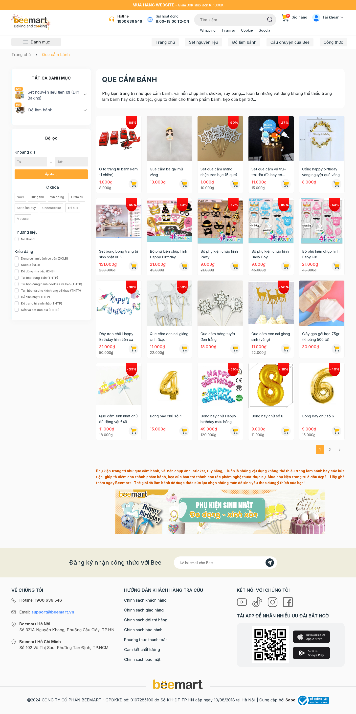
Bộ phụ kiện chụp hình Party (219, 254)
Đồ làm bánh (244, 42)
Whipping (208, 30)
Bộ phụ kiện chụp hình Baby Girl (320, 254)
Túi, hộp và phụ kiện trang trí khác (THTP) (48, 290)
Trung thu (37, 197)
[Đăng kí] (269, 562)
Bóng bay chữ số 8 (267, 416)
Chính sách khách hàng (145, 600)
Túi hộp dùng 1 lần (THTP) (36, 278)
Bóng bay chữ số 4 (166, 416)
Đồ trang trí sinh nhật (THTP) (38, 303)
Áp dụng (51, 174)
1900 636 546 (129, 21)
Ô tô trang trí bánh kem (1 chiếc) (118, 172)
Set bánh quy (26, 208)
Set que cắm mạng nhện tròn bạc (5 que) (218, 172)
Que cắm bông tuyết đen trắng (217, 336)
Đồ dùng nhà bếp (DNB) (35, 271)
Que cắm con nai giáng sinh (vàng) (270, 336)
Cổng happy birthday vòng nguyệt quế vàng (321, 172)
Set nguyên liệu (203, 42)
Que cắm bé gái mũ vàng (166, 172)
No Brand (25, 239)
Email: (46, 612)
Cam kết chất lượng (142, 649)
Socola (264, 30)
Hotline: (40, 600)
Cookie (247, 30)
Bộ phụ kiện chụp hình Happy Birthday (168, 254)
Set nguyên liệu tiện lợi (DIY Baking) (47, 95)
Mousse (23, 219)
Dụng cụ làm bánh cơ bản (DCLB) (41, 258)
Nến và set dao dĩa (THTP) (37, 310)
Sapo (290, 699)
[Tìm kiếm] (269, 19)
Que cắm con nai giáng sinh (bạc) (169, 336)
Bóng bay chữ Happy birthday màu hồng (218, 419)
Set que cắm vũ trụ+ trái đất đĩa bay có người (268, 172)
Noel (20, 197)
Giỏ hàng (294, 17)
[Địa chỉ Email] (225, 562)
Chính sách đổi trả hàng (145, 619)
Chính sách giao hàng (144, 610)
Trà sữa (72, 208)
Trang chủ (165, 42)
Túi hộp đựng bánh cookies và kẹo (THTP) (48, 284)
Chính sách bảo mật (142, 659)
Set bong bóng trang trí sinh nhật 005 (118, 254)
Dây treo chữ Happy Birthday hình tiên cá (116, 336)
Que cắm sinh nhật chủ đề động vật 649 (118, 419)
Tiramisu (228, 30)
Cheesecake (51, 208)
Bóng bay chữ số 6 (318, 416)
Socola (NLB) (27, 265)
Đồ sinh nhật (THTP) (32, 297)
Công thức (333, 42)
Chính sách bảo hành (143, 629)
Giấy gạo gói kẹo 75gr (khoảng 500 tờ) (320, 336)
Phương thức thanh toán (146, 639)
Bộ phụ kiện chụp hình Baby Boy (270, 254)
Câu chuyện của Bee (290, 42)
